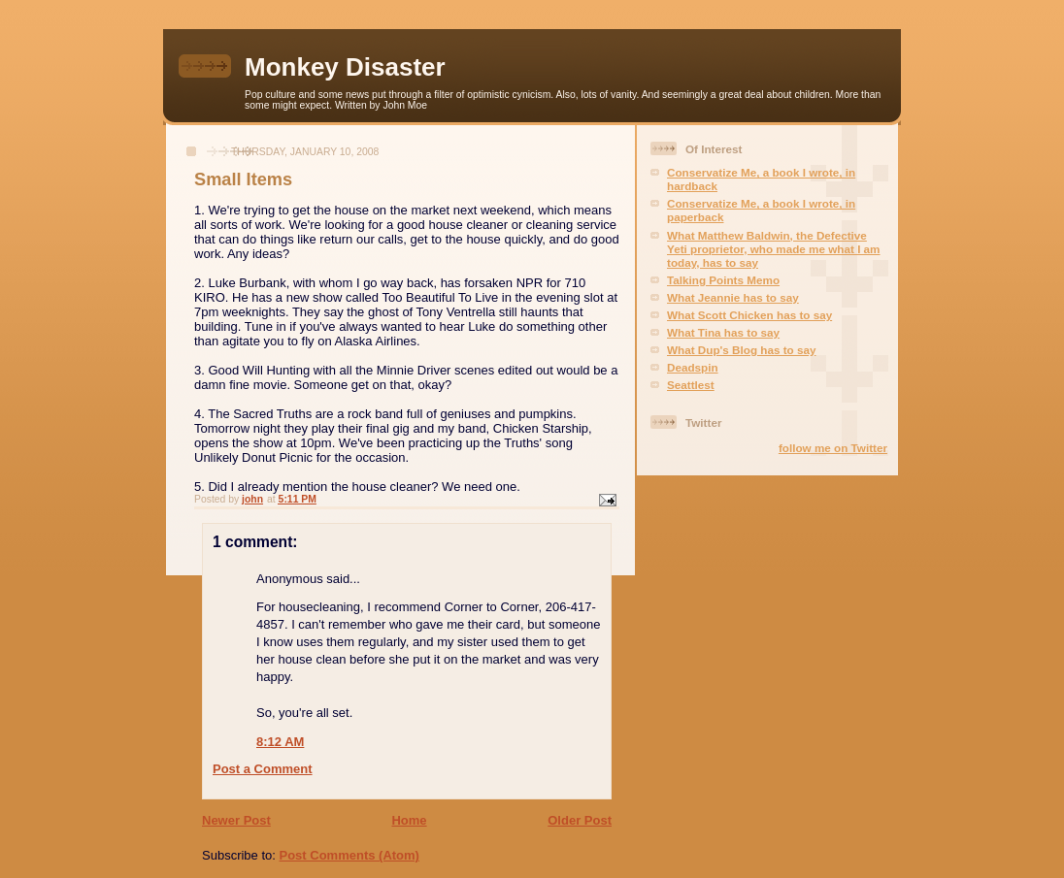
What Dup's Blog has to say (741, 349)
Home (408, 820)
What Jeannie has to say (733, 297)
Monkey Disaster (345, 66)
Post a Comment (263, 769)
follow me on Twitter (833, 447)
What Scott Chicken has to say (749, 315)
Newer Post (236, 820)
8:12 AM (280, 741)
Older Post (580, 820)
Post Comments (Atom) (349, 855)
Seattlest (691, 384)
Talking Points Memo (723, 280)
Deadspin (692, 367)
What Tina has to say (723, 332)
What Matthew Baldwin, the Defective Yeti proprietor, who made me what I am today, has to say (774, 249)
